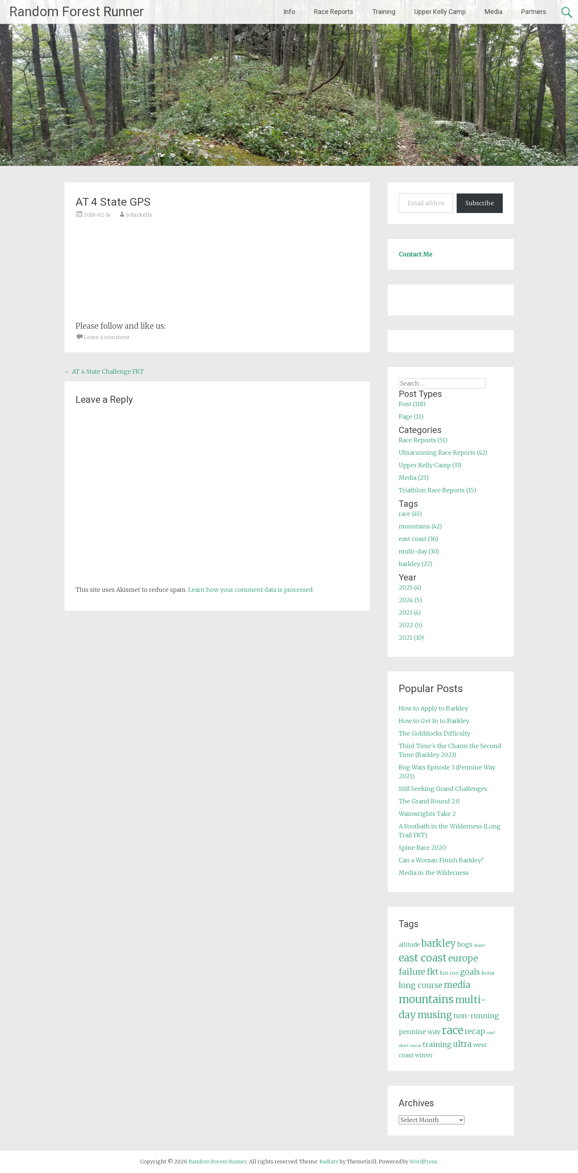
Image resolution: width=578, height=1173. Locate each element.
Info (289, 11)
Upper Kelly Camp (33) (430, 465)
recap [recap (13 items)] (475, 1031)
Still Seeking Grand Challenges (443, 788)
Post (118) (412, 404)
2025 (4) (410, 587)
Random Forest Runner (76, 12)
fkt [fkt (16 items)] (432, 972)
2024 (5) (410, 600)
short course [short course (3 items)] (410, 1045)
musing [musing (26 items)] (435, 1015)
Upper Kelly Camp (440, 11)
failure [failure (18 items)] (412, 972)
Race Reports (333, 11)
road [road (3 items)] (491, 1032)
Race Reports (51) (423, 440)
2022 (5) (410, 625)
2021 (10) (411, 637)
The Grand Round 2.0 (429, 801)
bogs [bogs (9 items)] (465, 944)
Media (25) (414, 477)
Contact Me (415, 254)
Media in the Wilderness (434, 872)
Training (383, 11)
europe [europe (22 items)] (463, 958)
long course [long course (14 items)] (420, 985)
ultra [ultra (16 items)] (462, 1044)
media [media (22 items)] (457, 985)
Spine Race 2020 (422, 847)
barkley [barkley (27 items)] (438, 943)
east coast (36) (418, 538)
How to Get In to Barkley (434, 721)
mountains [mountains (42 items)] (426, 999)
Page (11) (411, 416)
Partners (533, 11)
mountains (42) (420, 526)
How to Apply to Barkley (433, 708)
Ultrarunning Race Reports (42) (443, 452)
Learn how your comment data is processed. (251, 589)
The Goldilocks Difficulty (434, 733)
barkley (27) (415, 564)
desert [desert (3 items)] (479, 945)
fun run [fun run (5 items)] (449, 973)
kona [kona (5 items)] (487, 973)
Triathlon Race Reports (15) (437, 490)
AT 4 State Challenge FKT (104, 371)
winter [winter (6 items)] (424, 1055)
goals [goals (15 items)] (470, 972)
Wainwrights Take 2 (427, 813)
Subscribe (479, 203)
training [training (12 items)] (437, 1044)
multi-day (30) (419, 551)
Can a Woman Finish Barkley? (441, 860)
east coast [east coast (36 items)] (423, 958)
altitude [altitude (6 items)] (409, 944)
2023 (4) (410, 612)
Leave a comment (106, 337)
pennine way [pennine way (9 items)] (419, 1032)
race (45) (410, 513)
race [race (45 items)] (452, 1030)
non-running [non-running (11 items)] (476, 1015)
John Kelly (139, 215)
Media (493, 11)
